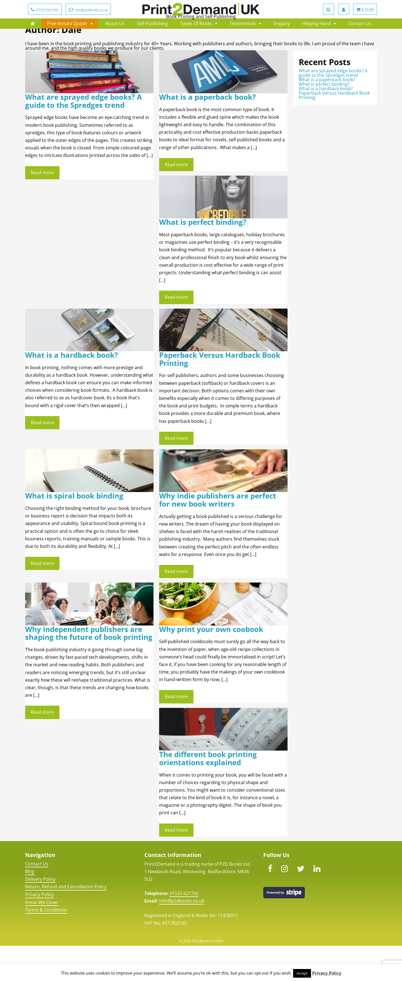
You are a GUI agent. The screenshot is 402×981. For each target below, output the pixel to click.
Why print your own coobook (211, 664)
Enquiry (282, 45)
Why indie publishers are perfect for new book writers (217, 535)
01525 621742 (184, 928)
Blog (29, 906)
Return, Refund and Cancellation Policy (66, 922)
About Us (115, 45)
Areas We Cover (41, 937)
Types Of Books (196, 45)
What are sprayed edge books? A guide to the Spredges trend (83, 136)
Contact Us (359, 45)
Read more (42, 208)
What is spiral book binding (74, 531)
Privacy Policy (39, 930)
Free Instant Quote (67, 45)
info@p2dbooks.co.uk (181, 936)
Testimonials (242, 45)
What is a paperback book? (207, 132)
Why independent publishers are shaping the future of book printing (88, 668)
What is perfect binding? (202, 257)
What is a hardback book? (71, 390)
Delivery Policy (40, 914)
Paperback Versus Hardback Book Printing (219, 394)
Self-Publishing (152, 45)
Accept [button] (302, 973)
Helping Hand (316, 45)
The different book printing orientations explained (208, 794)
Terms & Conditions (46, 945)
